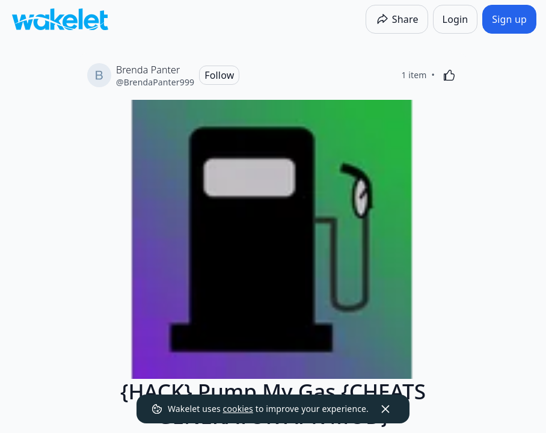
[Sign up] (509, 19)
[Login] (455, 19)
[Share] (397, 19)
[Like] (449, 75)
